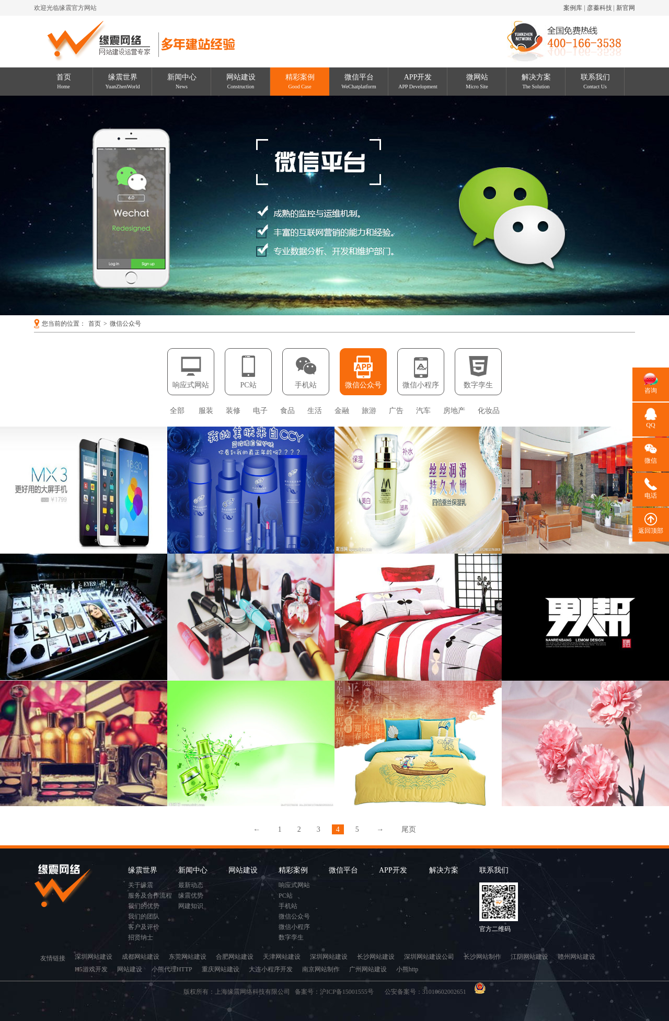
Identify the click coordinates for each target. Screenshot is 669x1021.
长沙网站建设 (376, 956)
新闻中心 (182, 81)
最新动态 (190, 885)
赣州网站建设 (576, 956)
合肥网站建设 (234, 956)
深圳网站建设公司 (429, 956)
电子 (260, 411)
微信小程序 (420, 385)
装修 (233, 411)
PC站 (248, 385)
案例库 (572, 8)
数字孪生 (478, 385)
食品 (287, 411)
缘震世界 (123, 81)
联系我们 (595, 81)
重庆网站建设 (220, 969)
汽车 (423, 411)
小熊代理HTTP (172, 969)
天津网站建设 (282, 956)
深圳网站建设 (93, 956)
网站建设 (241, 81)
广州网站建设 (368, 969)
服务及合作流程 (150, 895)
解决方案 (536, 81)
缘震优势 (190, 895)
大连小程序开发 (271, 969)
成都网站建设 (140, 956)
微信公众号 (125, 323)
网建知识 (190, 906)
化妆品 (489, 411)
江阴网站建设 (529, 956)
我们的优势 (143, 906)
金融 (341, 411)
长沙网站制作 (482, 956)
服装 (206, 411)
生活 (314, 411)
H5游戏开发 (91, 969)
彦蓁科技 (599, 8)
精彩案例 (300, 81)
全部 (177, 411)
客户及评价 (143, 927)
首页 (63, 81)
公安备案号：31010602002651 (426, 991)
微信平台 (358, 81)
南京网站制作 (321, 969)
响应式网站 (190, 385)
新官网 (625, 8)
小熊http (407, 969)
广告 (396, 411)
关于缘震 (140, 885)
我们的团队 (143, 916)
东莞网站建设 (187, 956)
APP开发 (417, 81)
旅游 (369, 411)
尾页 (408, 829)
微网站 (477, 81)
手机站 (306, 385)
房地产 (454, 411)
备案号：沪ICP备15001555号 (337, 991)
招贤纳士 (140, 937)
